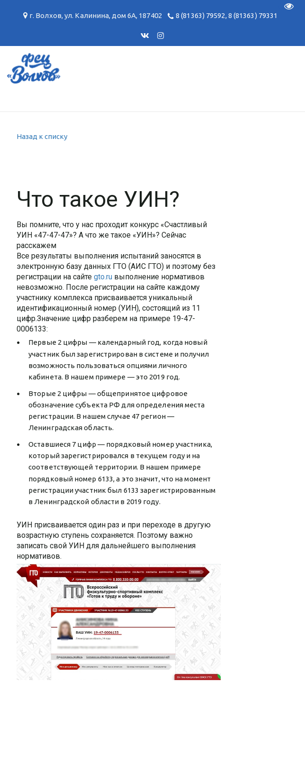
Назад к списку (42, 136)
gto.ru (103, 276)
